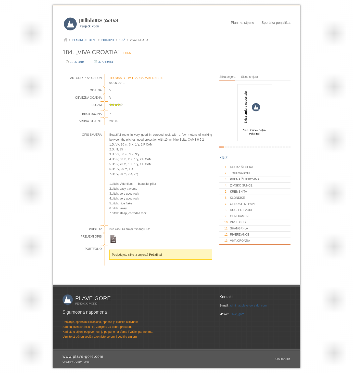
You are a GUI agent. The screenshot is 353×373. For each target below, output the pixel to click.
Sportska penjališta (276, 23)
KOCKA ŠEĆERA (238, 167)
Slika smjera (227, 77)
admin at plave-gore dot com (248, 305)
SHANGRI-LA (236, 228)
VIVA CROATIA (237, 240)
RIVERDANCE (236, 234)
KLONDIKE (234, 198)
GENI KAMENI (236, 216)
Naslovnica (282, 359)
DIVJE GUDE (236, 222)
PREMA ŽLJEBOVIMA (241, 179)
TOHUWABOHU (237, 173)
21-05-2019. (77, 61)
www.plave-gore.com (83, 356)
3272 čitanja (105, 61)
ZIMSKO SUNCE (238, 185)
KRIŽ (223, 158)
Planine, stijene (242, 23)
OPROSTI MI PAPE (240, 204)
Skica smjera (249, 77)
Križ (122, 40)
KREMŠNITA (235, 191)
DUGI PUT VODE (238, 210)
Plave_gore (236, 314)
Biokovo (107, 40)
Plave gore (93, 298)
